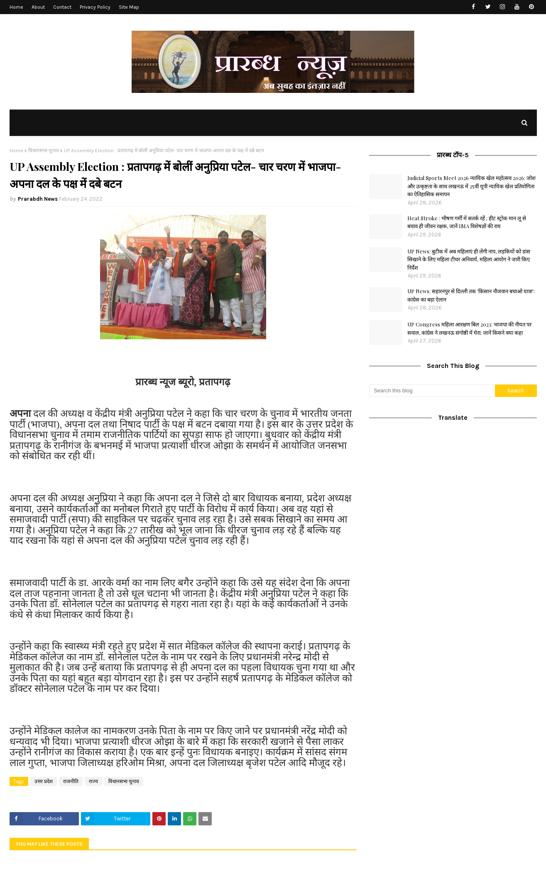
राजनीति (70, 781)
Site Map (129, 7)
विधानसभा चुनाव (43, 150)
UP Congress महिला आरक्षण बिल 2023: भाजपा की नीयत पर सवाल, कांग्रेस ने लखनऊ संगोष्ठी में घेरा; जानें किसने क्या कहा (469, 328)
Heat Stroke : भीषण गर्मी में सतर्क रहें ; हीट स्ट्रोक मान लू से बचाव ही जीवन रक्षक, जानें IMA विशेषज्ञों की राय (466, 222)
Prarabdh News (38, 199)
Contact (62, 7)
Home (16, 7)
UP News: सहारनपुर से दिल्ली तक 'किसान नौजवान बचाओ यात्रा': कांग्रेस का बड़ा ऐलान (471, 295)
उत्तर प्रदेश (43, 781)
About (38, 7)
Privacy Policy (95, 7)
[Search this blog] (432, 390)
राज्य (93, 781)
